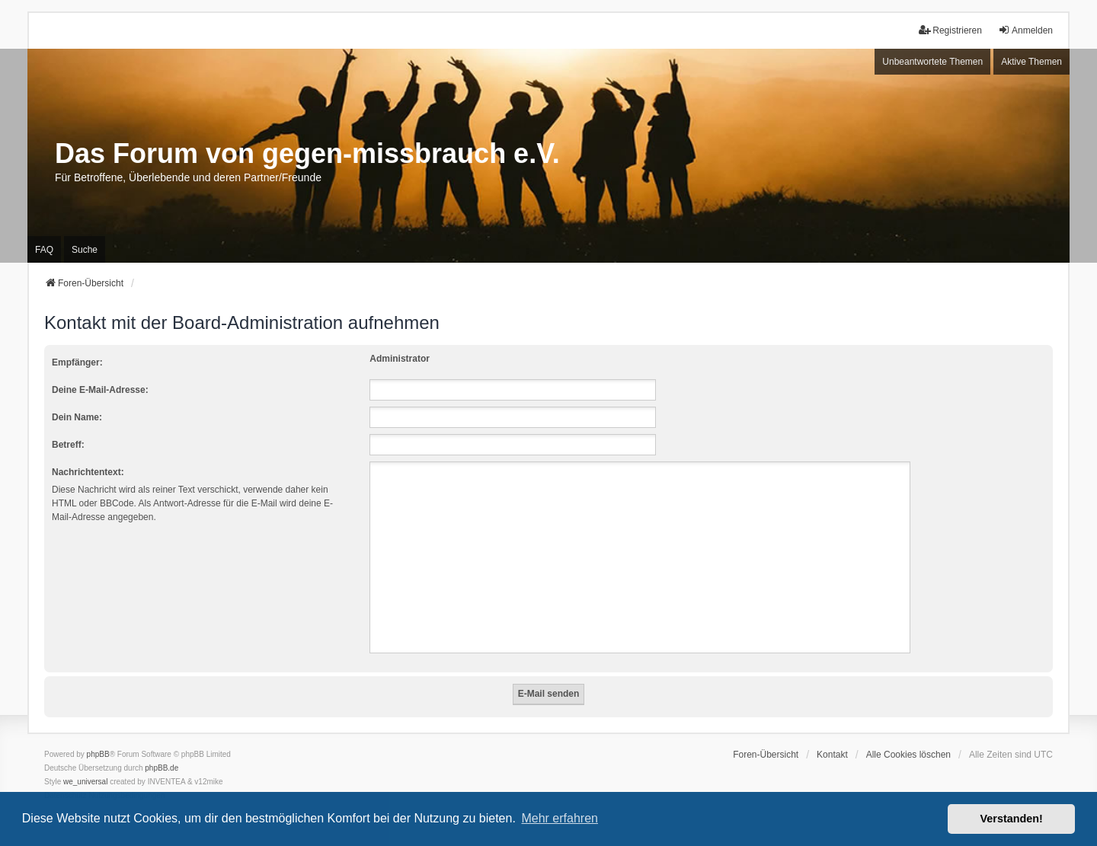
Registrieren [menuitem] (950, 30)
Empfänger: (77, 362)
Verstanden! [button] (1011, 818)
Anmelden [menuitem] (1025, 30)
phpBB (98, 754)
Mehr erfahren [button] (559, 818)
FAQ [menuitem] (44, 249)
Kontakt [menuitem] (832, 754)
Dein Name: (77, 417)
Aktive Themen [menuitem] (1031, 61)
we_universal (85, 781)
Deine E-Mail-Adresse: (100, 390)
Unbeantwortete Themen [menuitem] (932, 61)
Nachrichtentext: (88, 472)
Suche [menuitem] (85, 249)
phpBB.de (161, 768)
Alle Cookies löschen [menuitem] (908, 754)
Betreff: (68, 444)
